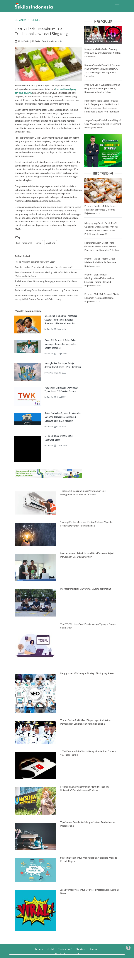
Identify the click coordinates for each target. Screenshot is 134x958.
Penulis (50, 353)
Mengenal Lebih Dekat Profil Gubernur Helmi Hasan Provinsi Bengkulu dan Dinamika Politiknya (102, 246)
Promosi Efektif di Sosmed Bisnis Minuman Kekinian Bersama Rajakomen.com (101, 298)
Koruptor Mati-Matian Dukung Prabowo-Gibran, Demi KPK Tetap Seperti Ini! (102, 53)
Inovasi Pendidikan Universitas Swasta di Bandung (85, 588)
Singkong (50, 242)
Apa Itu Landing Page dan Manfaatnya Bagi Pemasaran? (44, 266)
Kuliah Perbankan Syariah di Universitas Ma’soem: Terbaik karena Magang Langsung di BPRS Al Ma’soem (62, 417)
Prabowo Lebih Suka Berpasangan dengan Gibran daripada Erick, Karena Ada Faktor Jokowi (102, 88)
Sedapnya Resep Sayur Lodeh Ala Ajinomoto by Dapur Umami (46, 290)
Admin (58, 41)
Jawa (38, 242)
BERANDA (20, 19)
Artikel (50, 949)
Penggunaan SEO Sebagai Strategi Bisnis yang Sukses (87, 673)
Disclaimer (80, 949)
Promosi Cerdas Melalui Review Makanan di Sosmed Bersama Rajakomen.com (100, 209)
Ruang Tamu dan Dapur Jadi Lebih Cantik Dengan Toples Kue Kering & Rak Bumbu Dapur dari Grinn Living (46, 297)
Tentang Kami (64, 949)
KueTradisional (24, 242)
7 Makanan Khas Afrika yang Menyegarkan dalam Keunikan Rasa (46, 283)
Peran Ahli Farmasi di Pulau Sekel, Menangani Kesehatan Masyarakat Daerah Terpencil (60, 344)
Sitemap (93, 949)
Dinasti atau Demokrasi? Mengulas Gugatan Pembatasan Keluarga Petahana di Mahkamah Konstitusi (60, 319)
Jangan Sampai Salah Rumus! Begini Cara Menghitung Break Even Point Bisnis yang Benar (102, 124)
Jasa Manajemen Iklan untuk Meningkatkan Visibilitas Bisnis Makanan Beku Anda (46, 274)
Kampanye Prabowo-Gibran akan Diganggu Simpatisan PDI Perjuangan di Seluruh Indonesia (102, 38)
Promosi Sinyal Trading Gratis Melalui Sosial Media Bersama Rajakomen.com (100, 262)
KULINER (35, 19)
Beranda (39, 949)
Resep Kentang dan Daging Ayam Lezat (35, 261)
